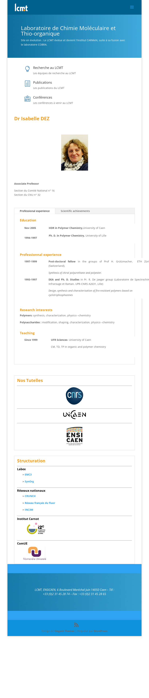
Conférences (42, 97)
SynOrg (29, 481)
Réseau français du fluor (40, 503)
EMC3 (28, 474)
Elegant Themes (64, 631)
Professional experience (35, 211)
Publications (42, 82)
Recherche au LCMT (48, 67)
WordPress (100, 631)
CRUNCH (30, 496)
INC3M (29, 509)
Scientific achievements (75, 211)
